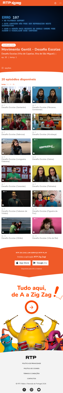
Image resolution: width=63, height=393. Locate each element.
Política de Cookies (31, 368)
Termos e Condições (31, 373)
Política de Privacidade (31, 363)
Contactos (31, 378)
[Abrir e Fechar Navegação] (60, 3)
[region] (31, 23)
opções (6, 68)
